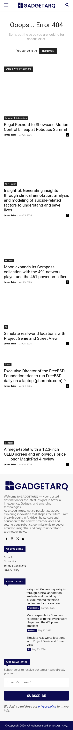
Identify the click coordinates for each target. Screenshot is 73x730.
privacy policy (47, 706)
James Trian (10, 134)
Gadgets (9, 442)
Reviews (9, 260)
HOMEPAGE (48, 51)
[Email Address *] (36, 682)
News (7, 364)
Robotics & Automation (16, 118)
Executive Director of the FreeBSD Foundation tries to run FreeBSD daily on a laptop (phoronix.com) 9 (35, 376)
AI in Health (10, 184)
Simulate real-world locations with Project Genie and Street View (34, 336)
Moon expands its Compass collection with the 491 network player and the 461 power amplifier (35, 272)
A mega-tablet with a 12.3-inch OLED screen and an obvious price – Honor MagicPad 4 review (35, 454)
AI (6, 327)
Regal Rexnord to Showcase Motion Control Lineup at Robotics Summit (36, 127)
